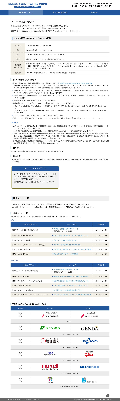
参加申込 (94, 12)
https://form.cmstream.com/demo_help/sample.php (75, 83)
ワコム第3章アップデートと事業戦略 (65, 254)
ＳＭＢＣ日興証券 (16, 399)
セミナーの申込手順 (60, 12)
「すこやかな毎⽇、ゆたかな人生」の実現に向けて (70, 285)
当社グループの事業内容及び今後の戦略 (67, 245)
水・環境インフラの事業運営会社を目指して (68, 290)
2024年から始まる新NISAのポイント (65, 229)
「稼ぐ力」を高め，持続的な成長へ (65, 240)
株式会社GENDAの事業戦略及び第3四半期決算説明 (70, 276)
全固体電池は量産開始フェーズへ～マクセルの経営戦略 (72, 249)
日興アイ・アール (32, 399)
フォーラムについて (25, 12)
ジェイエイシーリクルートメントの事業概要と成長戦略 (72, 295)
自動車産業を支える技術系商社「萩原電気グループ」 (71, 281)
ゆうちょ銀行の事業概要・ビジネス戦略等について (70, 235)
